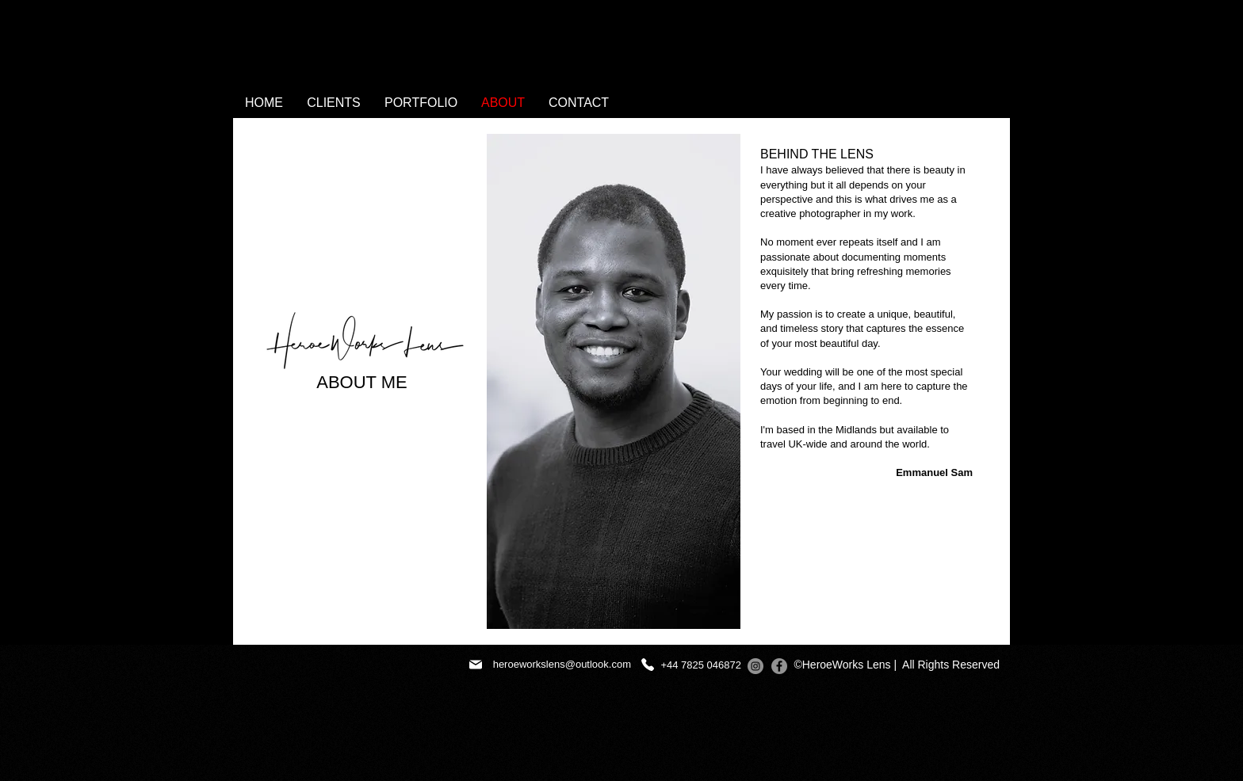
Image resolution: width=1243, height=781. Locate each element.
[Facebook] (779, 666)
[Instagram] (755, 666)
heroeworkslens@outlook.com (562, 664)
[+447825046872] (647, 664)
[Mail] (475, 664)
